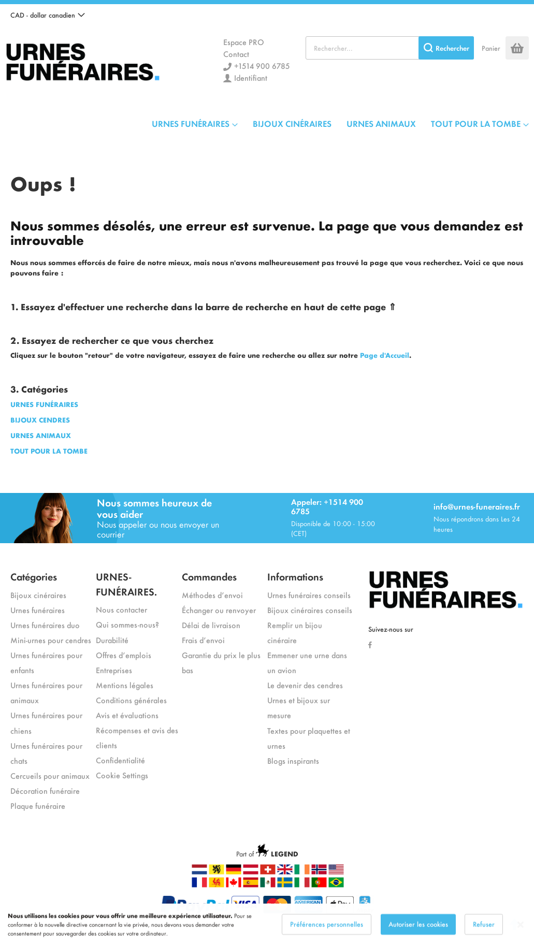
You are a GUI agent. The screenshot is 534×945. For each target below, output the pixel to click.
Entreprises (114, 669)
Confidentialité (120, 759)
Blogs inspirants (293, 760)
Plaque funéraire (37, 805)
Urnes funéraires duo (45, 624)
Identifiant (250, 77)
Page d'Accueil (384, 355)
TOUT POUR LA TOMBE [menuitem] (476, 123)
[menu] (340, 123)
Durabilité (112, 639)
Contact (236, 53)
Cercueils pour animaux (50, 775)
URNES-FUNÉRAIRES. (126, 583)
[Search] (446, 48)
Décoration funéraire (45, 790)
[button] (47, 15)
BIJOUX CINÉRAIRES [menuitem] (292, 123)
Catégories (33, 576)
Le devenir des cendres (305, 684)
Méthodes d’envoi (212, 594)
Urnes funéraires (37, 609)
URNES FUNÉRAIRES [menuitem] (190, 123)
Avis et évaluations (127, 714)
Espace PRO (243, 41)
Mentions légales (124, 684)
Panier (491, 48)
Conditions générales (131, 699)
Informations (295, 576)
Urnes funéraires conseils (309, 594)
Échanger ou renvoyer (219, 609)
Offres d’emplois (123, 654)
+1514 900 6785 (262, 65)
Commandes (209, 576)
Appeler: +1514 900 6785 (327, 506)
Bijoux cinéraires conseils (309, 609)
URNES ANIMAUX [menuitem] (381, 123)
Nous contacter (121, 609)
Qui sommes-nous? (127, 624)
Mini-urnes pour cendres (50, 639)
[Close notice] (520, 931)
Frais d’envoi (203, 639)
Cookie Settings (122, 774)
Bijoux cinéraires (38, 594)
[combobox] (390, 48)
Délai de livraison (211, 624)
